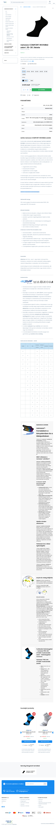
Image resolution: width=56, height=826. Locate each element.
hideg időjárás (9, 38)
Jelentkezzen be (45, 784)
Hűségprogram (23, 801)
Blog (5, 60)
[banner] (5, 2)
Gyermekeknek (8, 14)
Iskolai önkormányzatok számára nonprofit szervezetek (44, 803)
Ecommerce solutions (45, 823)
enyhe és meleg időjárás (44, 578)
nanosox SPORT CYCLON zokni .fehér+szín (45, 732)
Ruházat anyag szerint (10, 23)
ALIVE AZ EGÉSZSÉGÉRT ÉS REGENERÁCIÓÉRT (8, 47)
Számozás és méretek (24, 802)
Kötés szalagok (8, 16)
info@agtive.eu (23, 791)
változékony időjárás (9, 32)
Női (6, 11)
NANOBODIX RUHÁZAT (8, 8)
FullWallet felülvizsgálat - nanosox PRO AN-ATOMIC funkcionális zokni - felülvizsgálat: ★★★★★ (44, 653)
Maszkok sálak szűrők (9, 21)
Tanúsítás (22, 804)
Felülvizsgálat (41, 807)
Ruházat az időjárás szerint (9, 29)
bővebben (30, 61)
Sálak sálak (8, 20)
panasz (39, 805)
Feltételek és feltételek (24, 805)
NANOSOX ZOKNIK (27, 6)
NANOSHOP (40, 799)
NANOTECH (6, 52)
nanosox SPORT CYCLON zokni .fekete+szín (28, 732)
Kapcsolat (40, 801)
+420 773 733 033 (10, 791)
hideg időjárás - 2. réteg (10, 41)
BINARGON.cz (52, 823)
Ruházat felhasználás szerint (10, 26)
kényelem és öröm (10, 36)
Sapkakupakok (8, 18)
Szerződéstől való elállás (25, 799)
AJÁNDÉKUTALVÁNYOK (8, 50)
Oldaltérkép (14, 824)
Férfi (6, 13)
